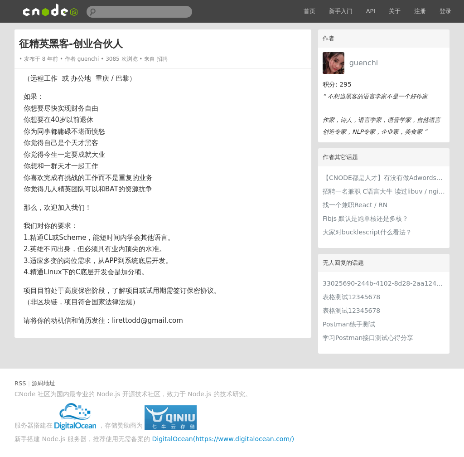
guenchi (363, 62)
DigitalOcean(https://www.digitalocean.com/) (223, 438)
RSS (20, 383)
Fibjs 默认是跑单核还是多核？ (365, 218)
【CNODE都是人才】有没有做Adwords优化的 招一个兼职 (384, 177)
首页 (309, 11)
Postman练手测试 (349, 324)
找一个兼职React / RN (355, 205)
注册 (420, 11)
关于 (395, 11)
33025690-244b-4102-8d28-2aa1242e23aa (384, 283)
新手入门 (341, 11)
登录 (445, 11)
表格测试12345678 (351, 297)
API (371, 11)
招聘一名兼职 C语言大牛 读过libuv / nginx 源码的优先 (384, 191)
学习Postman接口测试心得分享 (368, 337)
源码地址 (43, 383)
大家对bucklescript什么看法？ (367, 232)
